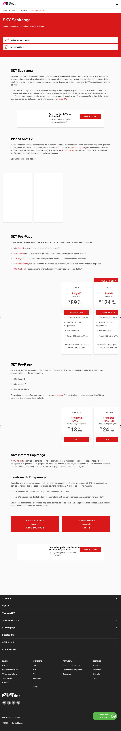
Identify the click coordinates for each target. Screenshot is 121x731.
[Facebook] (13, 703)
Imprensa (97, 670)
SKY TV (5, 605)
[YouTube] (4, 703)
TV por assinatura (9, 674)
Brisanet (36, 687)
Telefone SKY (8, 613)
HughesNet (37, 678)
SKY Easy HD (18, 248)
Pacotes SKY (8, 635)
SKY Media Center (20, 264)
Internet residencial (10, 670)
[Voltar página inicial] (9, 4)
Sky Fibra (6, 598)
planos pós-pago (78, 147)
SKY (34, 682)
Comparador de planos (72, 670)
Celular (5, 665)
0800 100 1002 (90, 116)
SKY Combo (18, 269)
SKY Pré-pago (8, 627)
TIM (34, 674)
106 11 (76, 440)
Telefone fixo (7, 678)
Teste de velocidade (71, 665)
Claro (35, 665)
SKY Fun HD (18, 253)
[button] (117, 4)
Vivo (34, 670)
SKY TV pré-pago (68, 150)
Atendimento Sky (10, 620)
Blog (94, 678)
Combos (5, 682)
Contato (96, 674)
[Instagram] (18, 703)
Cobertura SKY (9, 649)
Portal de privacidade (11, 717)
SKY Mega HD (19, 258)
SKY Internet (18, 461)
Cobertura (67, 674)
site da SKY (62, 99)
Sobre (95, 665)
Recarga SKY (62, 395)
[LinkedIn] (9, 703)
